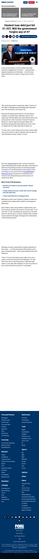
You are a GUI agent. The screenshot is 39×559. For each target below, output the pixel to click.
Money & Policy (5, 445)
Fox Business (7, 2)
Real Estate (26, 415)
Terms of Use (25, 488)
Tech (23, 427)
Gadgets (24, 434)
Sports (24, 449)
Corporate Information (28, 497)
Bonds (3, 463)
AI (22, 443)
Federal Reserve (12, 163)
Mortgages (4, 418)
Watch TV (31, 2)
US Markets (4, 457)
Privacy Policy (26, 490)
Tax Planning (5, 435)
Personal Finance (7, 415)
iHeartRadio (19, 520)
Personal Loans (5, 424)
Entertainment (5, 488)
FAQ (23, 492)
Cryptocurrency (5, 459)
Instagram (12, 517)
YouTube (15, 517)
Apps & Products (26, 510)
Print (13, 36)
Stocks (3, 455)
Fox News (24, 503)
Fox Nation (25, 505)
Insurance (4, 429)
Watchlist (5, 481)
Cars (2, 495)
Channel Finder (26, 483)
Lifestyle (4, 485)
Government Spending (7, 443)
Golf (23, 466)
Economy (4, 440)
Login (25, 2)
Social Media (25, 432)
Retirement (4, 433)
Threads (10, 36)
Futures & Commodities (8, 461)
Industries (4, 470)
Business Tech (26, 436)
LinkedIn (23, 517)
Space (23, 445)
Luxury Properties (27, 422)
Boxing (24, 461)
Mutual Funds (5, 477)
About (24, 480)
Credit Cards (5, 422)
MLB (23, 457)
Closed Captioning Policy (29, 499)
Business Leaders (6, 468)
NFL (23, 452)
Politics (7, 21)
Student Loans (5, 420)
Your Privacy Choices (19, 536)
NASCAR (24, 459)
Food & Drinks (5, 499)
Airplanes (4, 497)
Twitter (6, 36)
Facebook (3, 36)
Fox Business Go (26, 508)
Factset (12, 546)
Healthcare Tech (26, 438)
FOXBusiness (14, 41)
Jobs (23, 486)
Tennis (24, 468)
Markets (4, 452)
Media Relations (26, 494)
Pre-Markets (5, 474)
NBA (23, 455)
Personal (24, 418)
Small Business (5, 447)
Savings (3, 426)
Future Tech (25, 440)
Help (19, 539)
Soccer (24, 463)
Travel (3, 493)
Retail (3, 472)
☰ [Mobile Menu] (37, 2)
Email (17, 36)
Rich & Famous (5, 490)
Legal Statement (22, 547)
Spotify (34, 517)
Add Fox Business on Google (29, 36)
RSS (26, 517)
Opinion (24, 472)
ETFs (2, 466)
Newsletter (30, 517)
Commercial (25, 420)
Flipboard (19, 517)
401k (2, 431)
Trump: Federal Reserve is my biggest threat (16, 196)
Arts (2, 501)
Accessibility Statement (28, 501)
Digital (23, 429)
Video (24, 476)
